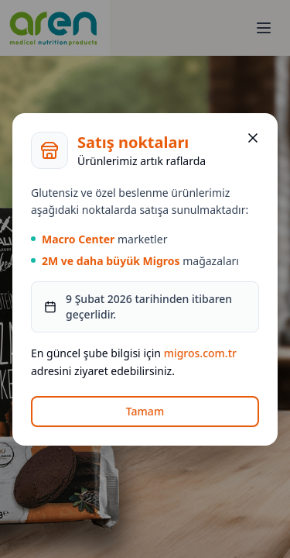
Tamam (145, 411)
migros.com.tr (200, 353)
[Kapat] (253, 138)
